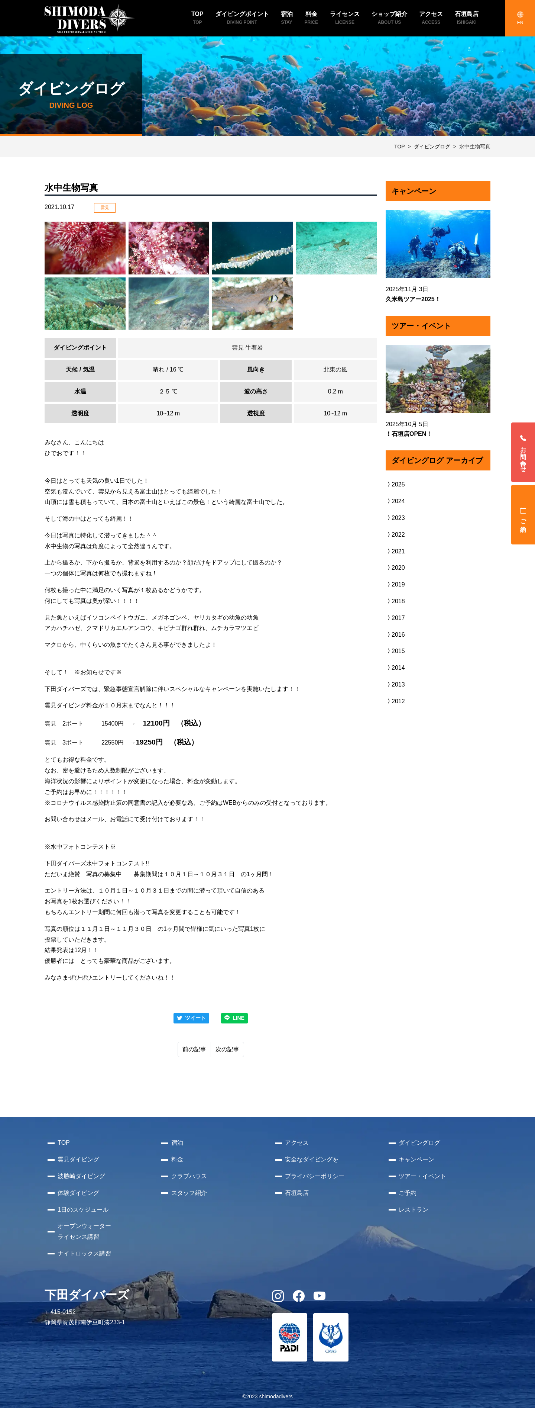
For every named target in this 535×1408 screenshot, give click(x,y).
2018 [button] (395, 601)
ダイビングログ (432, 147)
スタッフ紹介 (189, 1193)
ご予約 (523, 515)
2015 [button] (395, 651)
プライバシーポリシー (314, 1176)
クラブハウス (189, 1176)
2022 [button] (395, 534)
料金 (177, 1159)
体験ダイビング (78, 1193)
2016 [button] (395, 634)
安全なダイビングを (311, 1159)
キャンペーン (416, 1159)
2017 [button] (395, 618)
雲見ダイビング (78, 1159)
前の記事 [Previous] (194, 1049)
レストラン (413, 1209)
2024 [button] (395, 501)
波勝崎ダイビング (81, 1176)
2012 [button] (395, 701)
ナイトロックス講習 (84, 1253)
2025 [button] (395, 484)
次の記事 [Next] (227, 1049)
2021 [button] (395, 551)
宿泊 (177, 1142)
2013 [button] (395, 684)
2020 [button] (395, 568)
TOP (399, 147)
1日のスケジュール (83, 1209)
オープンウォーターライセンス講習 (84, 1231)
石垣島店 (297, 1193)
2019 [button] (395, 584)
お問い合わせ (523, 452)
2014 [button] (395, 668)
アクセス (297, 1142)
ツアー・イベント (422, 1176)
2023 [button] (395, 518)
